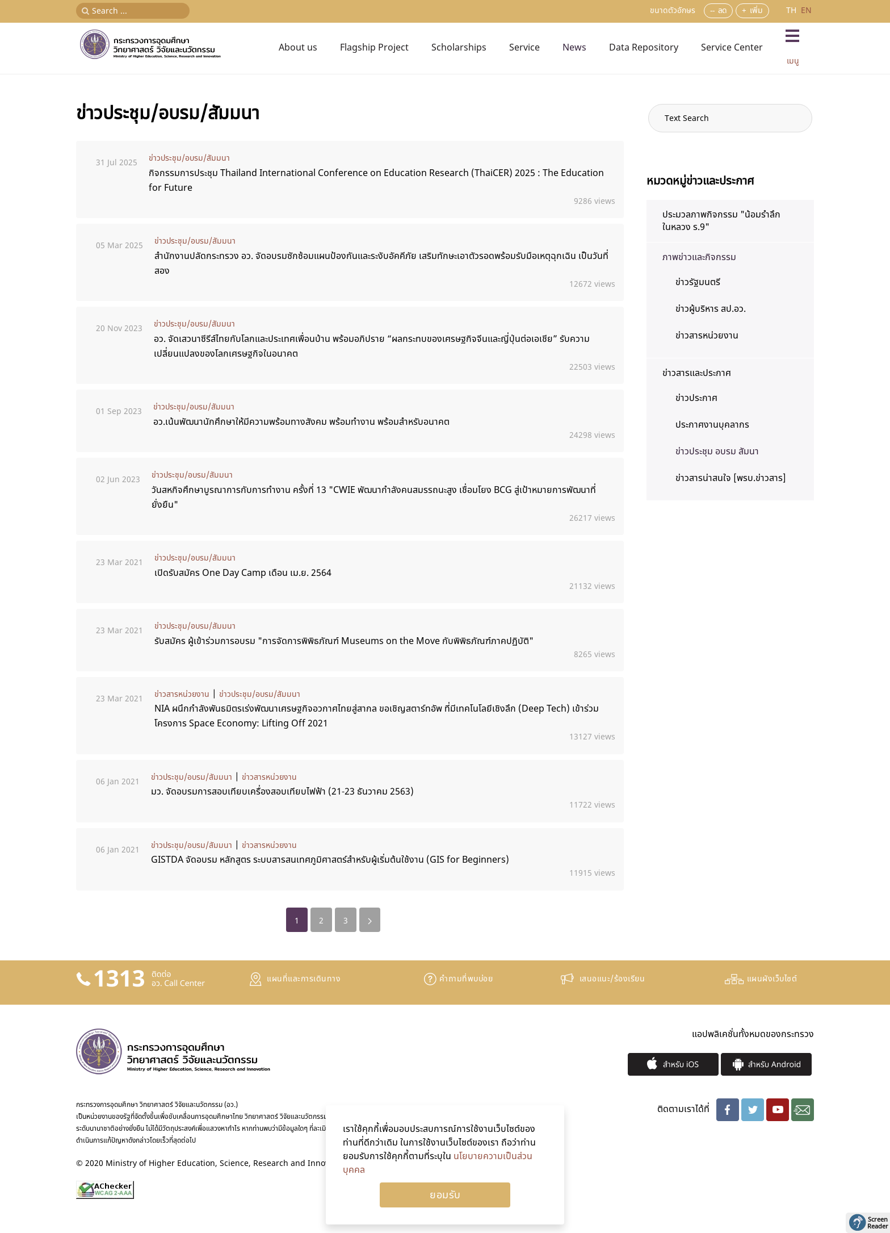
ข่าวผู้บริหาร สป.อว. (710, 309)
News (574, 48)
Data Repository (643, 48)
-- (712, 10)
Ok (445, 1194)
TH (792, 10)
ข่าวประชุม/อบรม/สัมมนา (189, 158)
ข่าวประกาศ (696, 398)
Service (524, 48)
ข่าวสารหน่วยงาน (181, 694)
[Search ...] (133, 11)
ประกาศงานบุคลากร (712, 425)
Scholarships (458, 48)
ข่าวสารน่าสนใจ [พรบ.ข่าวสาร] (730, 478)
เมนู (793, 61)
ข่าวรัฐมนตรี (697, 282)
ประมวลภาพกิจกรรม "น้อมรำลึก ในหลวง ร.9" (721, 221)
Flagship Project (374, 48)
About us (298, 48)
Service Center (732, 48)
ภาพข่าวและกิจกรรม (699, 257)
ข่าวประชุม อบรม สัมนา (717, 451)
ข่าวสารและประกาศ (696, 373)
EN (806, 10)
